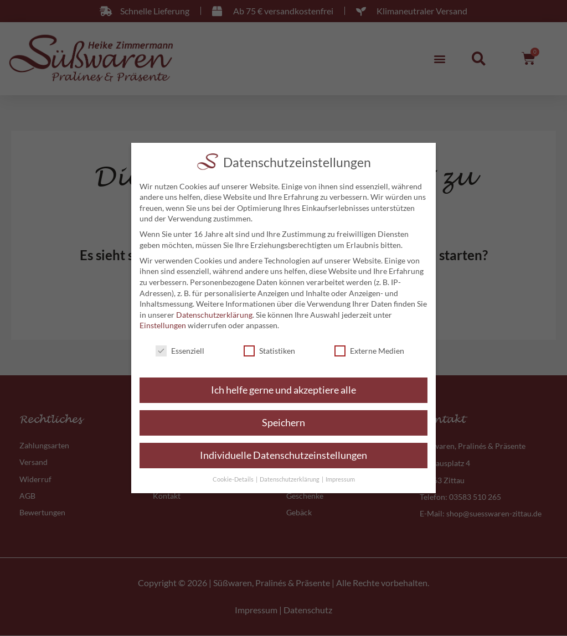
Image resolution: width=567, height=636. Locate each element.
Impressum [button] (340, 479)
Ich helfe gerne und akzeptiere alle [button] (283, 390)
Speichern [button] (283, 422)
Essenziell (180, 350)
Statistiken (269, 350)
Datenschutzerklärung (214, 314)
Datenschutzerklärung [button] (290, 479)
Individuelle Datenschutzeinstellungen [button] (283, 455)
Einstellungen (163, 325)
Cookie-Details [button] (234, 479)
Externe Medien (369, 350)
